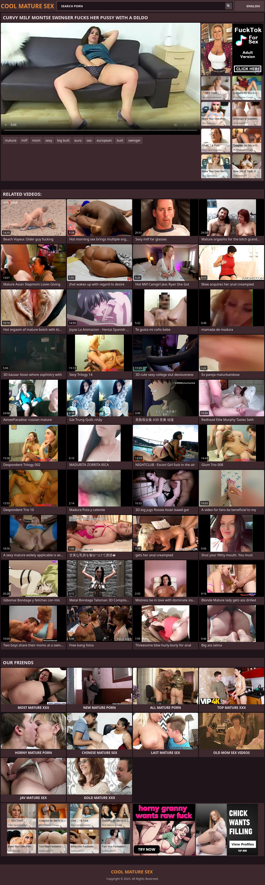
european (104, 140)
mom (36, 140)
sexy (48, 140)
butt (120, 140)
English (253, 6)
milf (24, 140)
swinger (134, 140)
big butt (63, 140)
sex (89, 140)
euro (78, 140)
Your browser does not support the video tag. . (100, 79)
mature (10, 140)
